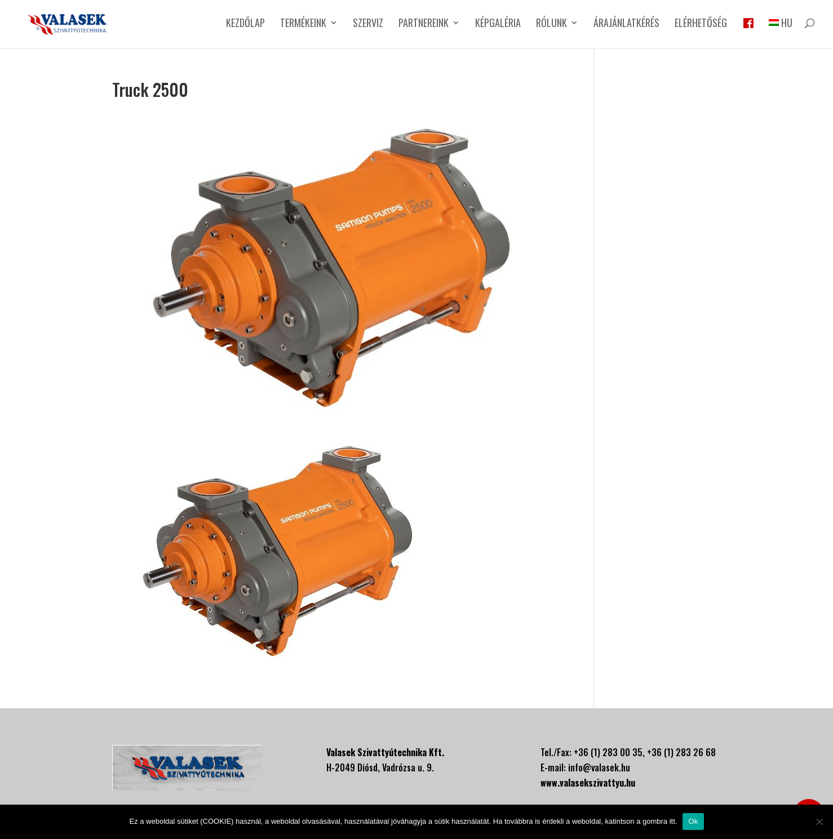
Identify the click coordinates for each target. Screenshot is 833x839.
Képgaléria (498, 24)
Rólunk (551, 24)
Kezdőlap (245, 24)
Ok (693, 821)
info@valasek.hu (599, 767)
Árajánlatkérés (626, 24)
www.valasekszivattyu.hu (587, 782)
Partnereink (423, 24)
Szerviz (368, 24)
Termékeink (303, 24)
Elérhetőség (701, 24)
